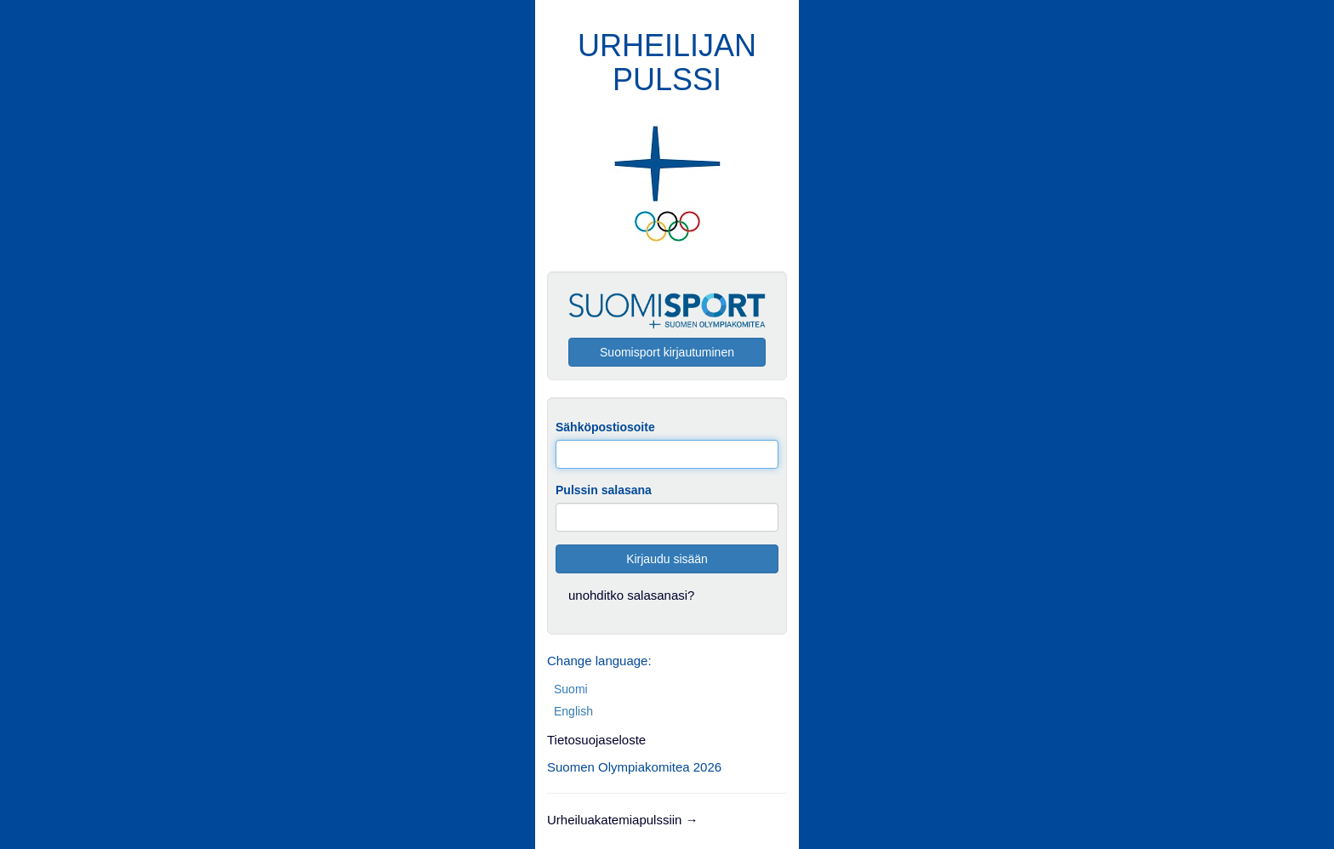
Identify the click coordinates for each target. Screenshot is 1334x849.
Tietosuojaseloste (596, 739)
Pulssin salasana (604, 490)
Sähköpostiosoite (605, 427)
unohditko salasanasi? (631, 595)
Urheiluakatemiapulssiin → (622, 819)
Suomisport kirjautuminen (667, 352)
